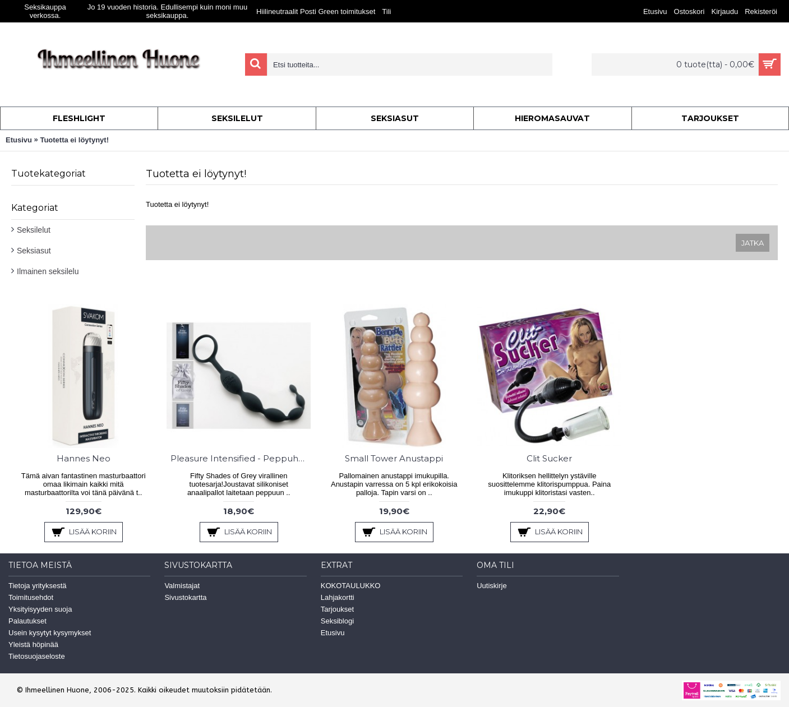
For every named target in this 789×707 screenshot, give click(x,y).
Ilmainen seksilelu (48, 271)
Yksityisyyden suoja (40, 609)
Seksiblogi (337, 621)
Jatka (752, 242)
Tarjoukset (337, 609)
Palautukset (27, 621)
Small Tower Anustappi (394, 458)
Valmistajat (182, 585)
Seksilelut (33, 229)
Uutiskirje (491, 585)
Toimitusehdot (30, 597)
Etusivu (19, 140)
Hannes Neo (83, 458)
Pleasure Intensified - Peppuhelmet (240, 458)
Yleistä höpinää (33, 644)
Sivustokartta (185, 597)
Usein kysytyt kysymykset (49, 633)
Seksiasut (34, 250)
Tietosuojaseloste (36, 656)
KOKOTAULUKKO (351, 585)
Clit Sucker (549, 458)
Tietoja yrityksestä (37, 585)
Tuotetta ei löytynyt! (74, 140)
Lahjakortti (337, 597)
